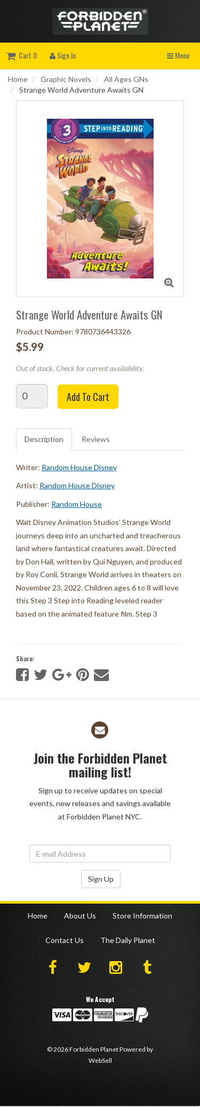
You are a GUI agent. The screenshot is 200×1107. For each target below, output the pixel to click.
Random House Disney (79, 467)
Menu (178, 55)
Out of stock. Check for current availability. (80, 368)
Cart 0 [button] (21, 55)
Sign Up (101, 878)
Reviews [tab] (96, 439)
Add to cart (88, 397)
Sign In (63, 55)
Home (18, 79)
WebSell (100, 1060)
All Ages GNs (126, 79)
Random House (76, 504)
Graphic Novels (66, 79)
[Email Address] (100, 853)
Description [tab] (44, 439)
